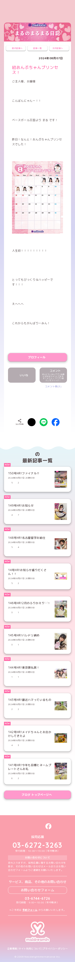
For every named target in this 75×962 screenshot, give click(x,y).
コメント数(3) (53, 386)
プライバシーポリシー (55, 948)
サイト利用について (30, 948)
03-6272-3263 (38, 845)
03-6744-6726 (37, 898)
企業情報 (12, 948)
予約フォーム (30, 910)
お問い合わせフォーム (37, 890)
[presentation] (42, 400)
